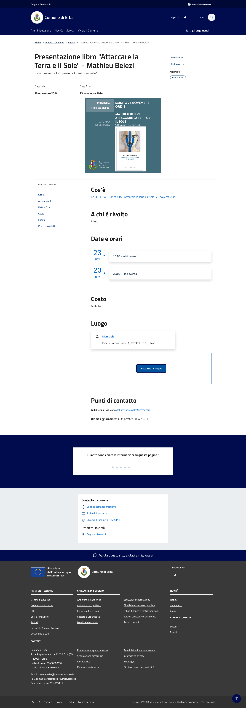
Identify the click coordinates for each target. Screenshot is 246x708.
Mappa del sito (86, 702)
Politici (34, 622)
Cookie (71, 702)
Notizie (174, 600)
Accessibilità (45, 702)
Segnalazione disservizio (90, 656)
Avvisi (173, 611)
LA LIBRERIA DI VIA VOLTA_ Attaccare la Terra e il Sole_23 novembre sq (133, 197)
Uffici (33, 611)
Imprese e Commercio (88, 611)
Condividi (177, 57)
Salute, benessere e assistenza (140, 616)
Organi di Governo (40, 600)
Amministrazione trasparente (139, 650)
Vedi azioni (178, 64)
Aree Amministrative (42, 605)
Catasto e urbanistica (88, 617)
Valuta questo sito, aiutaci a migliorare (123, 555)
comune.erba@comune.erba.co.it (56, 674)
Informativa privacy (134, 656)
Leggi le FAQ (83, 661)
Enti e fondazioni (40, 617)
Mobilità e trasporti (87, 622)
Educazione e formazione (137, 599)
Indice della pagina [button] (47, 184)
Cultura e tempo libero (89, 605)
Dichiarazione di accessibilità (139, 667)
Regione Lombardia (41, 4)
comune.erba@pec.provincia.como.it (56, 679)
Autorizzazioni (131, 622)
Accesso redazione (205, 702)
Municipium (187, 702)
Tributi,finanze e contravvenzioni (141, 611)
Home (38, 42)
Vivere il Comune (54, 42)
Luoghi (173, 626)
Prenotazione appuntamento (92, 650)
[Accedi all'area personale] (199, 4)
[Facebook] (183, 17)
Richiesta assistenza (88, 667)
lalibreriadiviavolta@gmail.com (133, 410)
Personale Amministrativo (45, 628)
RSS (33, 702)
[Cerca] (211, 17)
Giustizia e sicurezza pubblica (139, 605)
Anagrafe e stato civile (89, 600)
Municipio (108, 336)
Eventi (71, 42)
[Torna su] (236, 698)
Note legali (129, 661)
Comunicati (176, 605)
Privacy (60, 702)
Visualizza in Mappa (151, 368)
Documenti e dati (40, 633)
